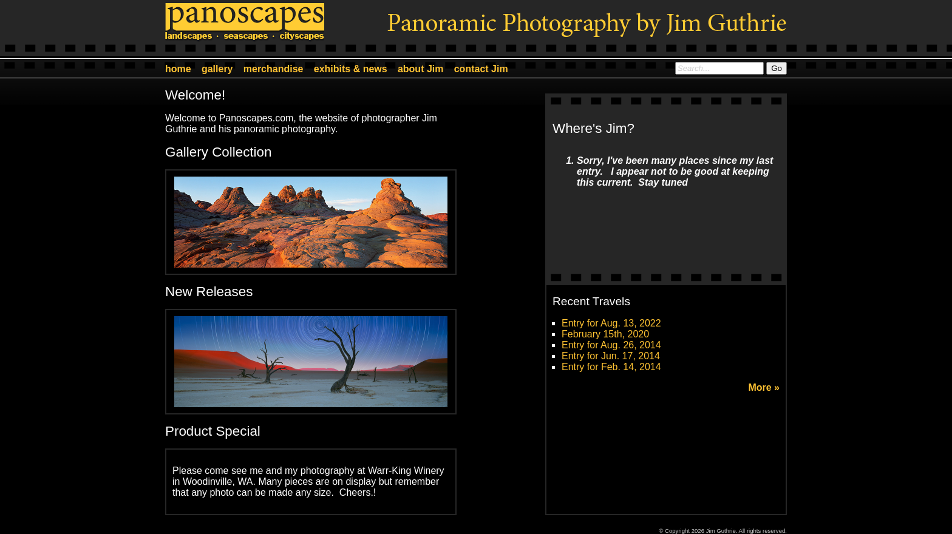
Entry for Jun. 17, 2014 (611, 356)
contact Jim (481, 69)
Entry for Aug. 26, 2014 (611, 345)
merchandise (273, 69)
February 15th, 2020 (605, 334)
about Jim (421, 69)
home (178, 69)
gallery (217, 69)
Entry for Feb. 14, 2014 (611, 367)
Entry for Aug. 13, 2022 (611, 323)
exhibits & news (350, 69)
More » (764, 387)
